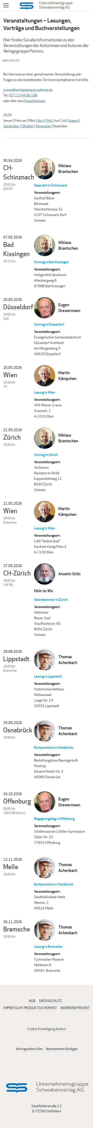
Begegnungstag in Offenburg (54, 818)
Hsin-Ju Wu (43, 590)
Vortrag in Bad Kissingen (51, 262)
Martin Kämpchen (67, 375)
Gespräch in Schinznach (50, 185)
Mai (49, 120)
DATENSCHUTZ (50, 1001)
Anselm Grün (69, 574)
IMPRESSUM (12, 1008)
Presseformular (34, 101)
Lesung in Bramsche (48, 946)
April (41, 120)
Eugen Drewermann (69, 307)
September (11, 126)
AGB (32, 1001)
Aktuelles (12, 60)
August (74, 120)
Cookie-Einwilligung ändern (46, 1029)
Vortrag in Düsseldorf (49, 324)
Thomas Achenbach (67, 659)
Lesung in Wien (44, 392)
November (43, 126)
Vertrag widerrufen (29, 1049)
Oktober (28, 126)
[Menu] (6, 6)
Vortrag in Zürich (46, 454)
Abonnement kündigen (62, 1049)
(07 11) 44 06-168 (23, 95)
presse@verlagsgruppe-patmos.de (27, 89)
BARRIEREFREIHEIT (75, 1008)
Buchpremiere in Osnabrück (53, 747)
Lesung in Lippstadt (48, 676)
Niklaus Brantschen (68, 168)
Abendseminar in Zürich (51, 599)
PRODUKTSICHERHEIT (40, 1008)
